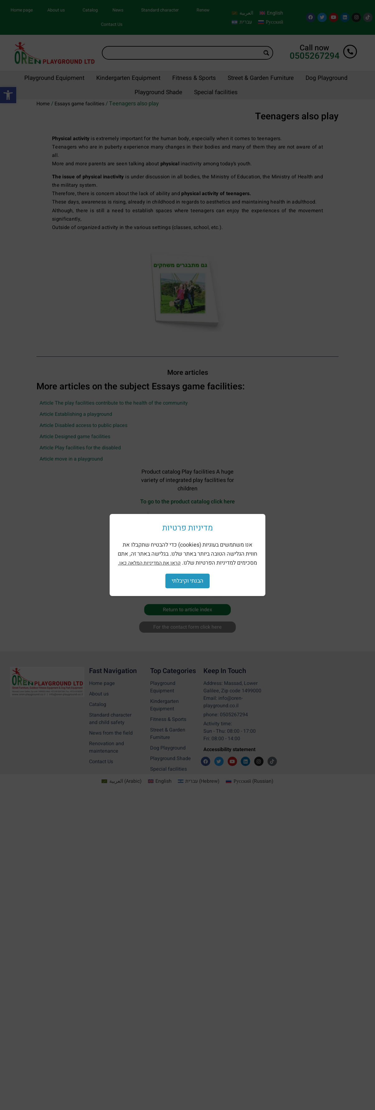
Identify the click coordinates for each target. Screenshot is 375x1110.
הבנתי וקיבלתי (187, 581)
